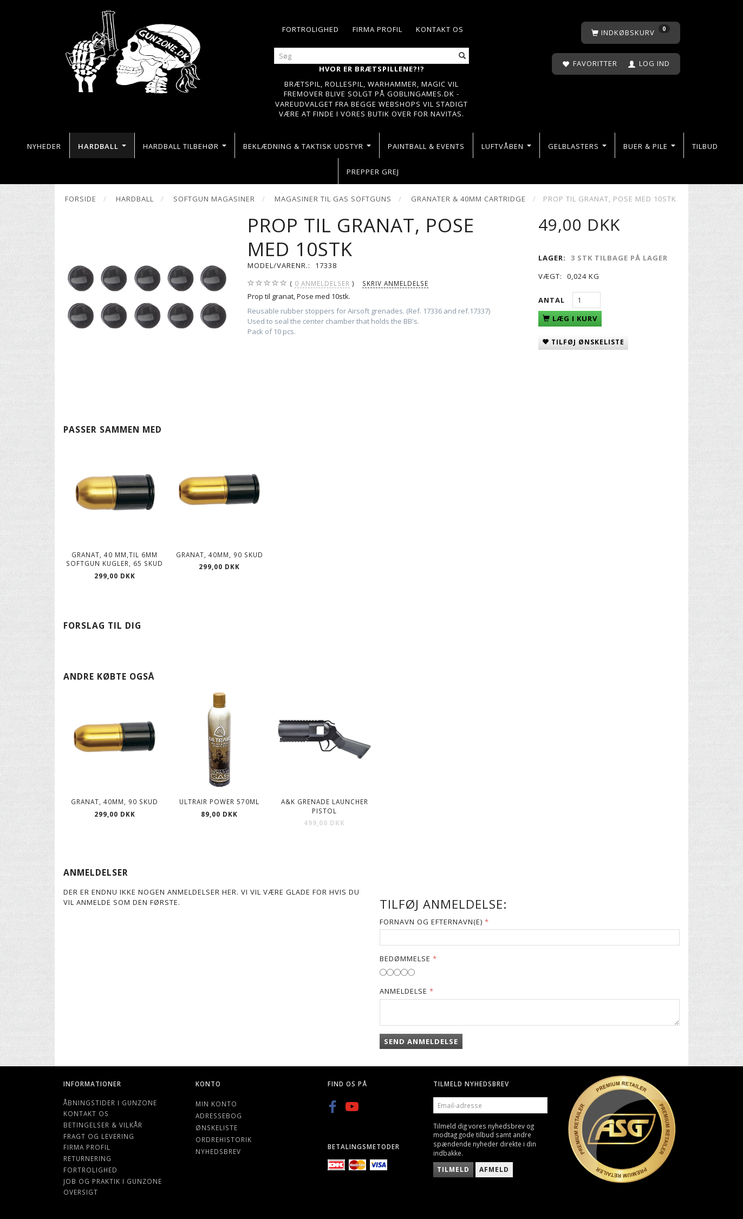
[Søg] (462, 56)
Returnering (87, 1158)
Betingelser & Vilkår (102, 1124)
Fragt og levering (98, 1136)
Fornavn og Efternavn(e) (431, 922)
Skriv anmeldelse (395, 283)
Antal (552, 300)
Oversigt (80, 1192)
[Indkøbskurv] (630, 33)
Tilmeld (453, 1169)
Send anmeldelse (421, 1041)
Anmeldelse (403, 991)
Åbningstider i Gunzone (110, 1102)
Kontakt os (440, 29)
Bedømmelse (405, 958)
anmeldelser (322, 283)
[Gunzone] (134, 49)
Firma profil (377, 29)
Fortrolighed (310, 29)
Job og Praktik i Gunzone (112, 1181)
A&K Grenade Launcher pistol (324, 806)
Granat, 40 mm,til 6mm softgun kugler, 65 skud (114, 559)
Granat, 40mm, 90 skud (219, 554)
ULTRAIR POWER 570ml (219, 801)
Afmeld (494, 1169)
